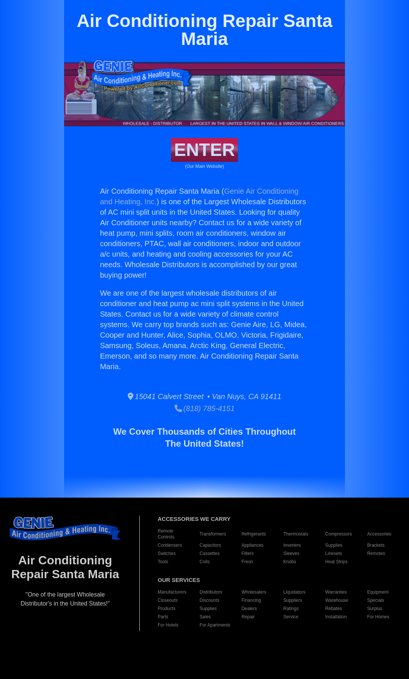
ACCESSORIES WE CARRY (194, 519)
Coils (205, 561)
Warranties (336, 592)
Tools (163, 561)
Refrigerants (254, 534)
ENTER (204, 150)
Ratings (291, 608)
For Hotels (168, 625)
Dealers (249, 608)
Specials (375, 600)
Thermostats (296, 534)
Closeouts (168, 600)
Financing (251, 600)
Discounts (209, 600)
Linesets (333, 553)
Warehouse (336, 600)
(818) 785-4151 (205, 408)
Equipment (377, 592)
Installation (335, 616)
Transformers (213, 534)
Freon (247, 561)
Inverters (292, 545)
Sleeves (292, 553)
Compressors (338, 534)
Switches (167, 553)
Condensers (170, 545)
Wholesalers (254, 592)
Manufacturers (172, 592)
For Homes (378, 616)
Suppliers (293, 600)
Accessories (379, 534)
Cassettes (209, 553)
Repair (248, 616)
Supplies (333, 545)
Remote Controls (166, 534)
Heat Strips (336, 561)
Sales (205, 616)
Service (291, 616)
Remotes (376, 553)
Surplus (374, 608)
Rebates (333, 608)
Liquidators (295, 592)
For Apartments (215, 625)
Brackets (376, 545)
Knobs (290, 561)
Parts (163, 616)
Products (166, 608)
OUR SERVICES (179, 580)
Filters (248, 553)
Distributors (211, 592)
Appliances (253, 545)
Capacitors (210, 545)
